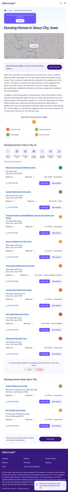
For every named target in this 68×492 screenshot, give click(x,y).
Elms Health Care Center (16, 410)
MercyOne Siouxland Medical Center (20, 167)
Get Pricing (54, 67)
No (39, 370)
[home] (9, 3)
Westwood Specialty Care (16, 338)
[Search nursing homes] (61, 3)
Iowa (10, 10)
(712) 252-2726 (12, 330)
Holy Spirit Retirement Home (17, 314)
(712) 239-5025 (12, 257)
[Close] (64, 485)
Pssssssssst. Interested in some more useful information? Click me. (50, 486)
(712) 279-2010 (12, 183)
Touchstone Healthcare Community (20, 266)
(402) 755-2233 (12, 426)
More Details (56, 183)
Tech (4, 467)
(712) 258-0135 (12, 354)
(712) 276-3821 (12, 207)
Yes (28, 370)
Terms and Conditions (32, 467)
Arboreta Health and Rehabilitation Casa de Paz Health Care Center (30, 216)
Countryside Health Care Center (19, 290)
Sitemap (48, 463)
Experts (26, 459)
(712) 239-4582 (12, 281)
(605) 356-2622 (12, 402)
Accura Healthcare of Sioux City (19, 241)
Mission (5, 463)
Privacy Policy (50, 459)
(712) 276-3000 (12, 306)
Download (20, 20)
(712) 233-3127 (12, 233)
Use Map (34, 46)
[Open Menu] (65, 3)
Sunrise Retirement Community (18, 192)
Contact (5, 459)
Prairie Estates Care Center (16, 386)
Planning (27, 463)
